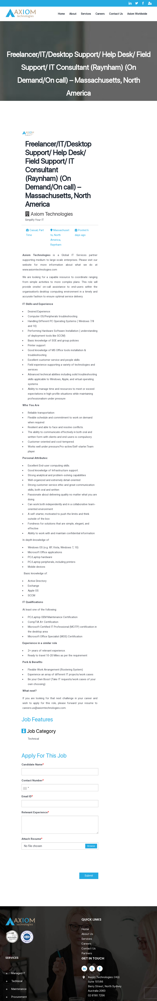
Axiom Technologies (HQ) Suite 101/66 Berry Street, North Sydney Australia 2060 (104, 984)
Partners (86, 953)
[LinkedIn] (84, 968)
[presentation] (49, 862)
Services (86, 938)
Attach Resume (32, 838)
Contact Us (88, 948)
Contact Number (33, 780)
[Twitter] (92, 968)
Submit (89, 875)
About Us (87, 934)
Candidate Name (33, 764)
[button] (40, 973)
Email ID (27, 796)
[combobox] (26, 787)
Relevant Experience (35, 812)
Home (85, 929)
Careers (86, 943)
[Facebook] (100, 968)
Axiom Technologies (52, 214)
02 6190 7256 (96, 995)
